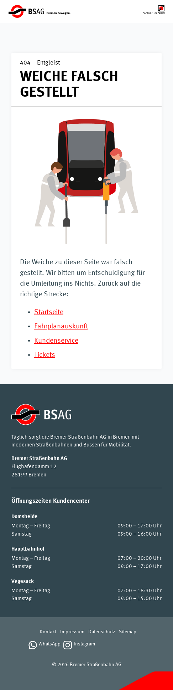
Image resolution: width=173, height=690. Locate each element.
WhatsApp (49, 644)
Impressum (72, 632)
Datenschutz (101, 632)
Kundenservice (56, 340)
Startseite (48, 312)
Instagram (84, 644)
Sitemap (127, 632)
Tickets (44, 355)
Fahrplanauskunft (61, 326)
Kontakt (48, 632)
